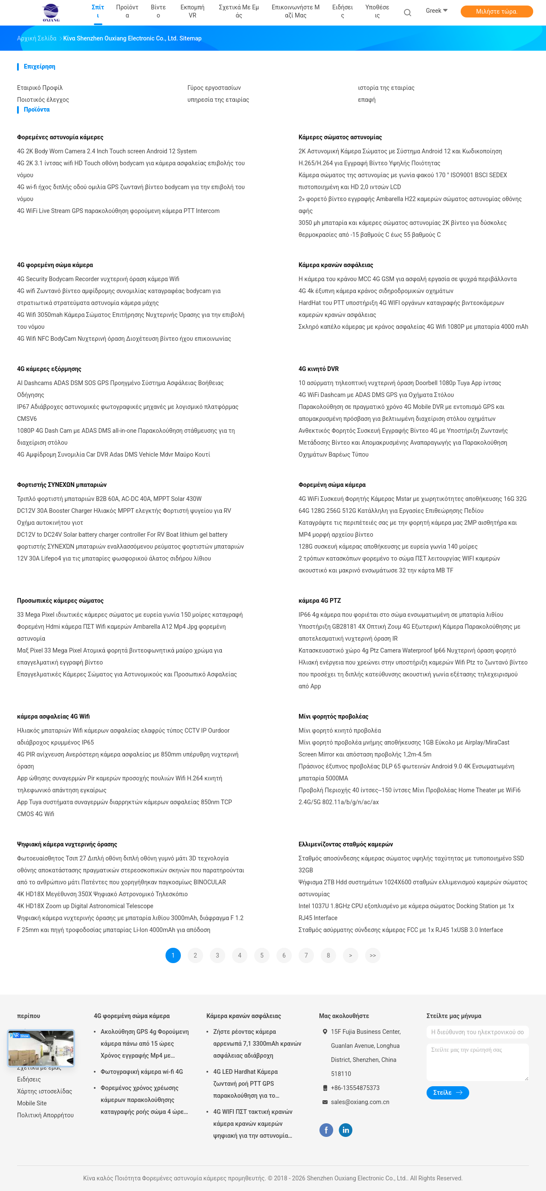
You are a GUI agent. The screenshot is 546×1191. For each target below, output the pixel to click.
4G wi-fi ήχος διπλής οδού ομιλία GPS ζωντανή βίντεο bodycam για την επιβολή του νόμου (131, 193)
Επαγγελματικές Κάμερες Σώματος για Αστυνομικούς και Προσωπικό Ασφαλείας (127, 674)
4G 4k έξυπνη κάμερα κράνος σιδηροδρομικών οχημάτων (376, 291)
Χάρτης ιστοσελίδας (44, 1091)
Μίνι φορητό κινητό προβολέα (340, 730)
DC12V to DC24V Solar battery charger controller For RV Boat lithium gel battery (122, 534)
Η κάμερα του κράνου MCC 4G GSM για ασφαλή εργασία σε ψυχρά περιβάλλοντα (408, 279)
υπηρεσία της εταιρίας (219, 99)
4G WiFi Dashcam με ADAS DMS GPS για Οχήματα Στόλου (376, 394)
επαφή (367, 99)
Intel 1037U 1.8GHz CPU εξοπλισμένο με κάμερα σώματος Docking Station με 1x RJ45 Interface (406, 912)
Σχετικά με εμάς (39, 1067)
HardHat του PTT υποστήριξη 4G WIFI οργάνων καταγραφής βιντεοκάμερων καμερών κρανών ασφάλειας (401, 308)
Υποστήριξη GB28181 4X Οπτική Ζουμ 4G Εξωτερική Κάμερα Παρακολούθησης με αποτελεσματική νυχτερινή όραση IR (409, 632)
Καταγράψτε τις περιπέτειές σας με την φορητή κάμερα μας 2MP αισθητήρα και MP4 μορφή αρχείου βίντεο (408, 528)
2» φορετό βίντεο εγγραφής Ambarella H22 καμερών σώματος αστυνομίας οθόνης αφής (410, 205)
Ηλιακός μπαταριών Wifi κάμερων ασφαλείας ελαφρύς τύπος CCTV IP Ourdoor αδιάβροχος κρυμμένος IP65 (123, 736)
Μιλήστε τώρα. (496, 11)
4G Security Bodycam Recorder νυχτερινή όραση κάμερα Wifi (98, 279)
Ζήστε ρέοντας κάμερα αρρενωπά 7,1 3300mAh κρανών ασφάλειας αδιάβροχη (257, 1043)
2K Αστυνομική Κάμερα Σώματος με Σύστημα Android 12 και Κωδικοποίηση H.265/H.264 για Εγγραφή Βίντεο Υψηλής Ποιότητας (400, 157)
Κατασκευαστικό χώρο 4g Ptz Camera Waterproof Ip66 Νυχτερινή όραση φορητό (407, 650)
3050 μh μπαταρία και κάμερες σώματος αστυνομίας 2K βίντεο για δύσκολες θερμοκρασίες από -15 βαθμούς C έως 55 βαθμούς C (403, 228)
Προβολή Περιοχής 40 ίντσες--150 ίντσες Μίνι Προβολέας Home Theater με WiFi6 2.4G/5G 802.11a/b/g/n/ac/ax (410, 796)
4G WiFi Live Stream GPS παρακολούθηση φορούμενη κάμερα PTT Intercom (118, 210)
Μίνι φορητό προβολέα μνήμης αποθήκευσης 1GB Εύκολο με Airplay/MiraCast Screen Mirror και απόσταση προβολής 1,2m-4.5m (404, 748)
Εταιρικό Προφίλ (40, 87)
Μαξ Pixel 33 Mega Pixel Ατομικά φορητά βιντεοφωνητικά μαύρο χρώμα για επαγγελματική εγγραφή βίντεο (119, 656)
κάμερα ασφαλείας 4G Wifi (53, 716)
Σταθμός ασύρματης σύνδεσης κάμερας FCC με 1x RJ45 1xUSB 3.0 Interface (401, 929)
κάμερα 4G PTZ (320, 600)
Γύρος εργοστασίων (214, 87)
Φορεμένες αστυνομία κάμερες (60, 137)
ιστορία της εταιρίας (386, 87)
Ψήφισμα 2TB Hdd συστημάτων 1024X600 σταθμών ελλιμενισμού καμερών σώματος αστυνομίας (413, 888)
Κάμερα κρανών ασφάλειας (336, 265)
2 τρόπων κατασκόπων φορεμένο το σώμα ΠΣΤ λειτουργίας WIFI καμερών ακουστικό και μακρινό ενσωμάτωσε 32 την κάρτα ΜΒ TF (399, 564)
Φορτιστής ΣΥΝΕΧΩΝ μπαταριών (62, 484)
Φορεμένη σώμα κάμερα (332, 484)
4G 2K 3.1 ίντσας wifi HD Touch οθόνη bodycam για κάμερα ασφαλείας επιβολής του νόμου (131, 169)
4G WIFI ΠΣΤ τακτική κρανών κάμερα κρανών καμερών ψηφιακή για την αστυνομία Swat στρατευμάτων (253, 1125)
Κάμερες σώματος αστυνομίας (340, 137)
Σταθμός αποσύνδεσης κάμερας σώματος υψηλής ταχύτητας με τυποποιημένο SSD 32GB (411, 864)
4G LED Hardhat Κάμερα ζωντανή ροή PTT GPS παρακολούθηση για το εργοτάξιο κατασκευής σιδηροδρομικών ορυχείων (250, 1085)
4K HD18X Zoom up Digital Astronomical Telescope (85, 906)
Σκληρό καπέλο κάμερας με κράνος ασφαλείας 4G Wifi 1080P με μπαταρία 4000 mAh (413, 326)
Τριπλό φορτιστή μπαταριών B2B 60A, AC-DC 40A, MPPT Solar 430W (109, 498)
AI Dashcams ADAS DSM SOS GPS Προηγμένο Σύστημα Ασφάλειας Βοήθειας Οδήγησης (120, 389)
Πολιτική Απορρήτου (45, 1115)
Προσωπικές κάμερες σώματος (60, 600)
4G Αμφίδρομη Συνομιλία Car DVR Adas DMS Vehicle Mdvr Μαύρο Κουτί (113, 454)
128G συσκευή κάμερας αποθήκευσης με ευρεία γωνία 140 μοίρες (388, 546)
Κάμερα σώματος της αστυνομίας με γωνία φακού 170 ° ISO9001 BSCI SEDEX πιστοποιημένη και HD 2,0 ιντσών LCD (403, 181)
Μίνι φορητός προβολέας (334, 716)
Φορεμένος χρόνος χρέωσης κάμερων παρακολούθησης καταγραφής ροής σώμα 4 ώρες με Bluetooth (144, 1101)
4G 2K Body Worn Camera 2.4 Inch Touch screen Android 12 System (107, 151)
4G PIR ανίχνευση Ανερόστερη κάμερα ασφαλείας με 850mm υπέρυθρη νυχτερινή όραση (127, 760)
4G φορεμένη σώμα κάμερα (55, 265)
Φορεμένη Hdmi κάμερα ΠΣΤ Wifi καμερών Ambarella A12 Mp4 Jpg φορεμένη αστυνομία (121, 632)
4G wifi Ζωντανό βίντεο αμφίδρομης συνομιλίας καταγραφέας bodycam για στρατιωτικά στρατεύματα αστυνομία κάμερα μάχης (119, 297)
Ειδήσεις (29, 1079)
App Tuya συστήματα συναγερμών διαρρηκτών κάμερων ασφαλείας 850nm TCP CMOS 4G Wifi (124, 808)
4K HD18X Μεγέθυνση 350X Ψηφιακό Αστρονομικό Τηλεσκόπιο (102, 894)
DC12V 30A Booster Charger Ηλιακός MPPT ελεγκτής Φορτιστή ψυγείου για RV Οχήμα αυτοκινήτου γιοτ (124, 516)
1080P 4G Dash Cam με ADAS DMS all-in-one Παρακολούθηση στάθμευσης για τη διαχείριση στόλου (126, 436)
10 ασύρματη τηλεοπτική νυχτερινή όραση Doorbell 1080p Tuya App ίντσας (400, 383)
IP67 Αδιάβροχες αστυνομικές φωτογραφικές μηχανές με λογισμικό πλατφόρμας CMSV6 (127, 412)
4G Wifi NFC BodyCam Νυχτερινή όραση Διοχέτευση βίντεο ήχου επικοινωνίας (124, 338)
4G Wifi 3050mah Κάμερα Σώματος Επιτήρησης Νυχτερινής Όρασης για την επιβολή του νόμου (130, 320)
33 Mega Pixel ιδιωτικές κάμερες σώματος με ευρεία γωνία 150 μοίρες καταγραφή (130, 614)
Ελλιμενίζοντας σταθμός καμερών (346, 844)
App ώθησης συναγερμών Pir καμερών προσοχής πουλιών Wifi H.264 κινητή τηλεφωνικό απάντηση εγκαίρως (119, 784)
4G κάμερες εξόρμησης (49, 368)
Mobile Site (32, 1103)
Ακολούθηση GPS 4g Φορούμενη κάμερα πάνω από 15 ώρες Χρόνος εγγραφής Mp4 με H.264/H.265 (145, 1045)
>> (373, 955)
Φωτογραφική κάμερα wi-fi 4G (142, 1071)
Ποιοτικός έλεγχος (43, 99)
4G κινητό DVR (319, 368)
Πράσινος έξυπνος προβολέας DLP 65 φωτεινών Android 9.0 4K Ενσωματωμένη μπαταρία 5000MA (406, 772)
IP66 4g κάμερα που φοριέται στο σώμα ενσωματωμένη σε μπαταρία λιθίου (401, 614)
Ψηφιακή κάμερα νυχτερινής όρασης (67, 844)
